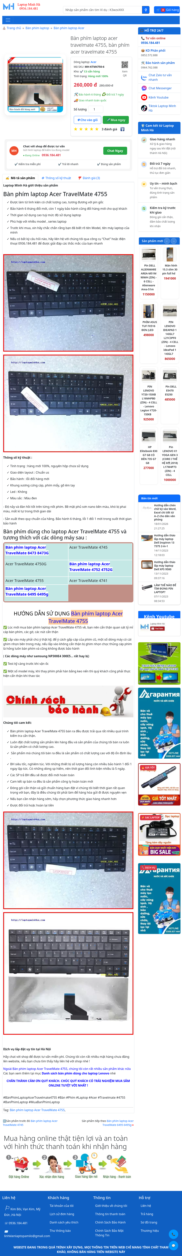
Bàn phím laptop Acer (69, 28)
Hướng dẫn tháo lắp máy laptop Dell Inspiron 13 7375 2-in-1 (164, 541)
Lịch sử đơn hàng (62, 1214)
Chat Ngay (115, 151)
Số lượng (80, 109)
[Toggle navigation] (8, 20)
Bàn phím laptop (37, 28)
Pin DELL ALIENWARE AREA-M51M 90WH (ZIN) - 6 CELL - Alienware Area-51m (149, 277)
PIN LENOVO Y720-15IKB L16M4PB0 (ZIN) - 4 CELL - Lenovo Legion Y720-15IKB (148, 400)
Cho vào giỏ (87, 120)
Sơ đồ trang (149, 1222)
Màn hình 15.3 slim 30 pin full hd (169, 269)
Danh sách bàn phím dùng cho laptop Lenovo (75, 1073)
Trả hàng (147, 1214)
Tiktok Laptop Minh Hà (162, 108)
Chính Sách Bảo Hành (110, 1222)
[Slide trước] (167, 241)
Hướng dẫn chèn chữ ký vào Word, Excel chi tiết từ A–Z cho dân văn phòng (165, 512)
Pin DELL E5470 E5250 (171, 390)
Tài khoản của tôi (62, 1206)
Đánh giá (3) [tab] (88, 178)
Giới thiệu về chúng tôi (111, 1206)
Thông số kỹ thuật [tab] (56, 178)
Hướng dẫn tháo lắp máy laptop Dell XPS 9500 (164, 565)
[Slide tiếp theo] (174, 241)
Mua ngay (115, 120)
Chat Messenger (160, 88)
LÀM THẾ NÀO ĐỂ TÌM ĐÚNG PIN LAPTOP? (165, 588)
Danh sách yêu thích (64, 1222)
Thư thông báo (60, 1231)
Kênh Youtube (159, 97)
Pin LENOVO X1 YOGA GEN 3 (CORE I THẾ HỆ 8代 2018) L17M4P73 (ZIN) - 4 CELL (170, 461)
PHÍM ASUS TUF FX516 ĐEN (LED (149, 326)
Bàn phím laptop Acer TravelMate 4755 (37, 1110)
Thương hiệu (150, 1231)
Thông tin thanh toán (110, 1214)
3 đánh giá (109, 129)
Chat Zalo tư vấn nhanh (160, 77)
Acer (93, 62)
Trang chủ (14, 28)
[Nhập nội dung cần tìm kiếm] (102, 10)
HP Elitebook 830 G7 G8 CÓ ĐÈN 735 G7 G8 (148, 455)
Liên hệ (146, 1206)
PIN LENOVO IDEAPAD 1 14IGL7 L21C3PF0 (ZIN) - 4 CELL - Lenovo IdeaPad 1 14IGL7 (169, 338)
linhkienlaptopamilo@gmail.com (27, 1236)
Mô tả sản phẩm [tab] (20, 178)
